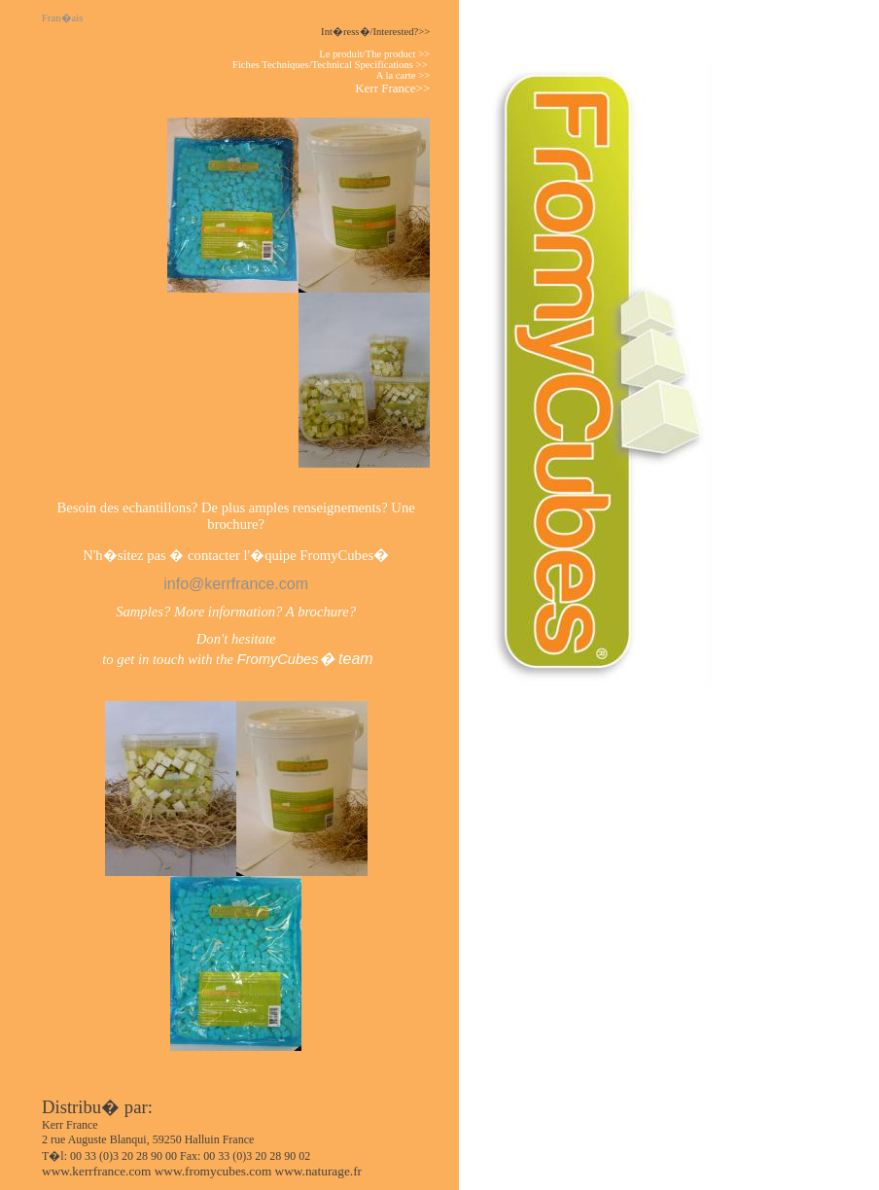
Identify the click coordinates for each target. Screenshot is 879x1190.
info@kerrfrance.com (235, 584)
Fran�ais (66, 18)
